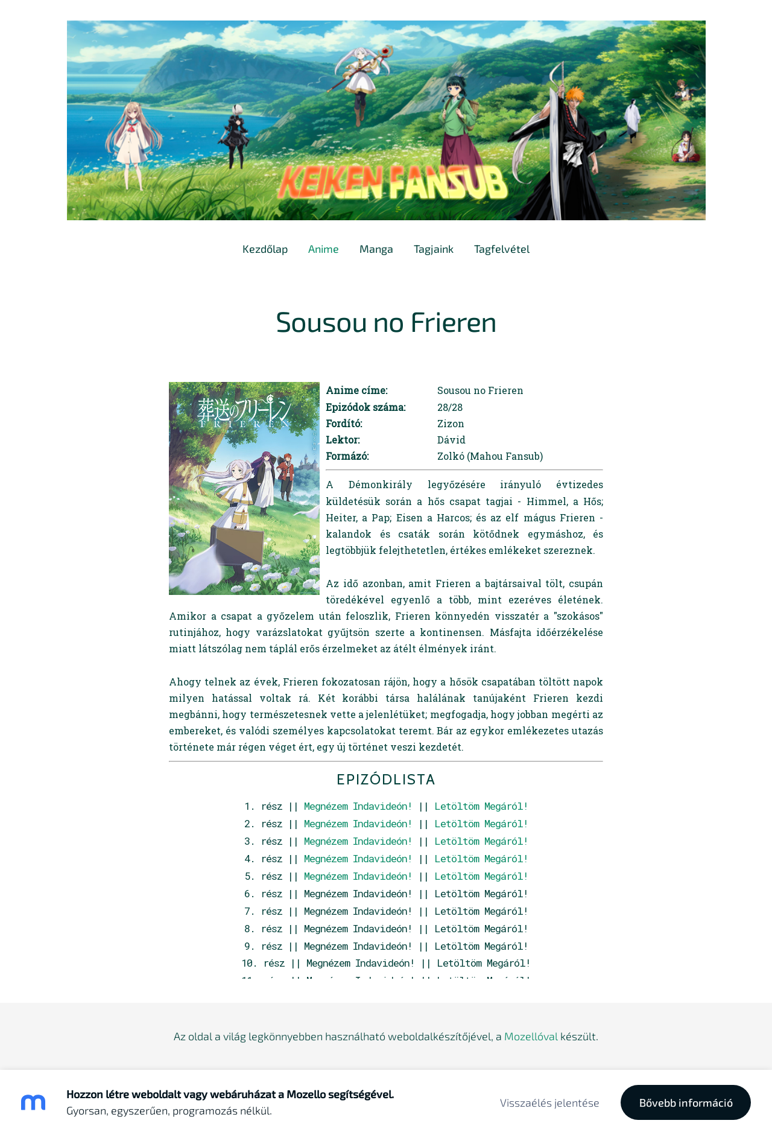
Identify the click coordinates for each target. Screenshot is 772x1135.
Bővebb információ (686, 1102)
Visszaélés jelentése (550, 1102)
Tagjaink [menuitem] (434, 248)
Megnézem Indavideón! (358, 806)
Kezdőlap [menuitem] (265, 248)
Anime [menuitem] (323, 248)
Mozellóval (531, 1036)
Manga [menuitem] (376, 248)
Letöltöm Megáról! (481, 806)
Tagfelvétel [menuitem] (502, 248)
